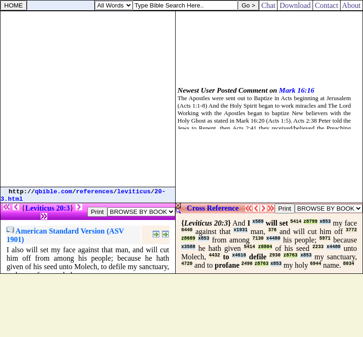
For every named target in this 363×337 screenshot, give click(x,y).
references (95, 191)
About (352, 5)
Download (295, 5)
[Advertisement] (87, 99)
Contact (326, 5)
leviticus (134, 191)
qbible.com (53, 191)
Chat (268, 5)
